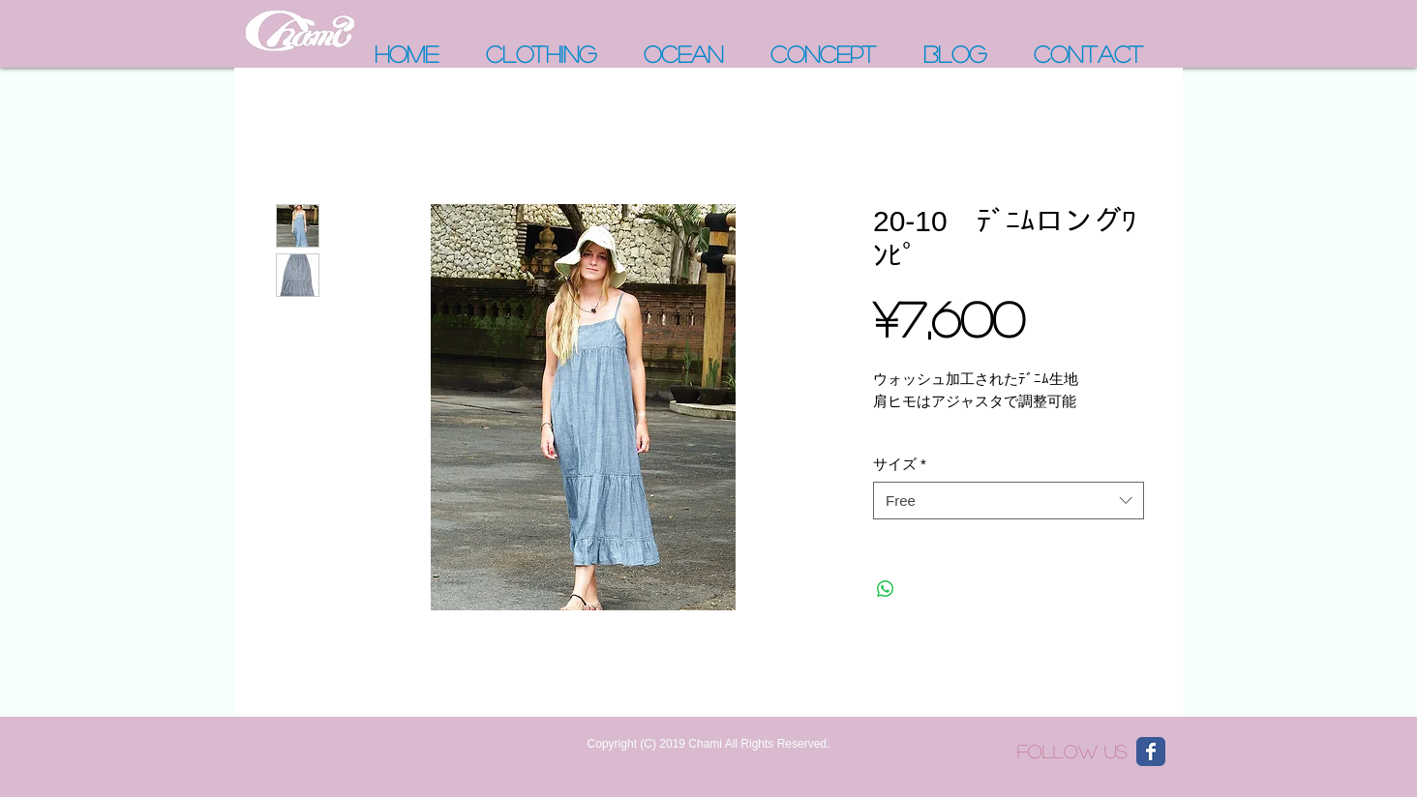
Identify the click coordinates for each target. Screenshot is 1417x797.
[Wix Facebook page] (1150, 751)
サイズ (899, 464)
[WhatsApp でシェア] (885, 589)
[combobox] (1008, 500)
